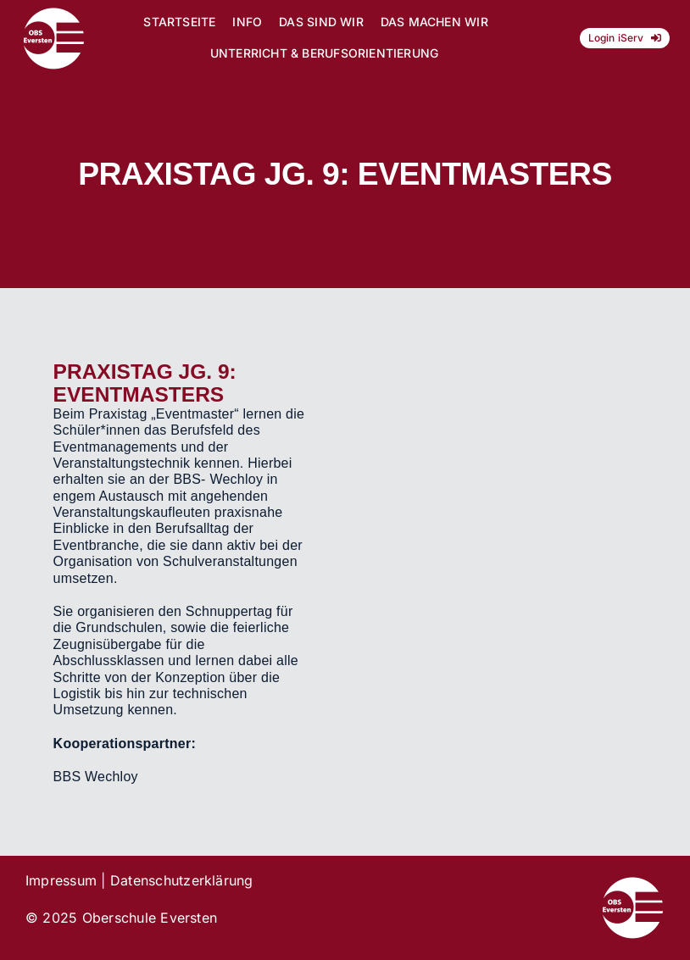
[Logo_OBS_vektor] (54, 13)
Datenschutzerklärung (181, 880)
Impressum (61, 880)
